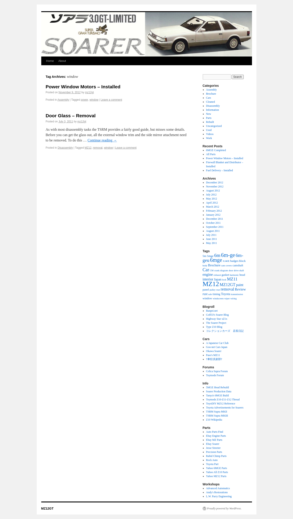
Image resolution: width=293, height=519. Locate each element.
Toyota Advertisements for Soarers (224, 407)
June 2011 (211, 239)
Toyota (225, 294)
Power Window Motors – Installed (83, 86)
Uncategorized (214, 126)
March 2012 (212, 206)
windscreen (218, 298)
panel (206, 289)
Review (240, 289)
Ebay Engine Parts (216, 435)
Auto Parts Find (214, 431)
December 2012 (214, 182)
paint (239, 285)
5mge (210, 256)
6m (217, 255)
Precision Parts (214, 452)
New (208, 113)
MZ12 (88, 147)
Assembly (63, 99)
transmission (237, 294)
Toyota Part (212, 464)
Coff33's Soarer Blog (217, 314)
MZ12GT (227, 284)
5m (204, 256)
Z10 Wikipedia (214, 419)
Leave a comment (111, 99)
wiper (227, 298)
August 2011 (213, 230)
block (242, 261)
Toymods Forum (215, 375)
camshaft (237, 265)
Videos (209, 134)
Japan (217, 279)
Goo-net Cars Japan (216, 347)
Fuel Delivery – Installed (219, 170)
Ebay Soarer (212, 443)
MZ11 (232, 279)
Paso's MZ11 (213, 355)
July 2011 (211, 235)
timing (216, 294)
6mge (216, 260)
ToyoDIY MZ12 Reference (220, 403)
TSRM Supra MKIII (217, 415)
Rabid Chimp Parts (216, 456)
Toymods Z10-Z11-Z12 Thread (223, 399)
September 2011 (215, 226)
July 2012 (211, 194)
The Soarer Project (216, 322)
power (84, 99)
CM (212, 270)
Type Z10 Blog (214, 326)
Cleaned (210, 101)
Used (209, 130)
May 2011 (211, 243)
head (242, 274)
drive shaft (239, 270)
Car (206, 269)
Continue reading (102, 140)
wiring (233, 298)
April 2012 (212, 202)
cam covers (226, 265)
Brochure (211, 93)
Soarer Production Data (218, 391)
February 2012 (214, 210)
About (62, 61)
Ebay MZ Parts (214, 439)
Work (209, 138)
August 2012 (213, 190)
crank (217, 270)
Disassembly (65, 147)
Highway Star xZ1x (216, 318)
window (93, 99)
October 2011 (213, 222)
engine (208, 274)
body (205, 265)
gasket (225, 274)
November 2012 (215, 186)
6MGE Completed (216, 150)
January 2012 (213, 214)
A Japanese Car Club (217, 343)
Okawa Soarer (213, 351)
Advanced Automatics (218, 488)
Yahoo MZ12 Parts (216, 476)
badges (234, 261)
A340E (226, 261)
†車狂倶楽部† (214, 359)
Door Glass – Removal (71, 115)
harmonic (234, 275)
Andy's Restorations (217, 492)
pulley (213, 290)
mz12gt (89, 92)
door (231, 270)
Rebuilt (210, 122)
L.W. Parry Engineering (219, 496)
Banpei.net (212, 310)
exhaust (217, 275)
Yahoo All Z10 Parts (217, 472)
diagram (224, 270)
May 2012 (211, 198)
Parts (208, 117)
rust (205, 294)
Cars (208, 97)
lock (224, 279)
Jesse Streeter (213, 448)
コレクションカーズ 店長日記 (225, 330)
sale (210, 294)
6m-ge (228, 255)
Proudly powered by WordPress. (224, 508)
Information (212, 109)
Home (50, 61)
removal (98, 147)
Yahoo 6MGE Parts (216, 468)
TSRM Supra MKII (216, 411)
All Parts (210, 154)
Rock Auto (212, 460)
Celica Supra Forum (217, 371)
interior (208, 279)
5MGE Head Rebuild (217, 387)
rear (218, 290)
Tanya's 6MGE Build (217, 395)
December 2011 (214, 218)
